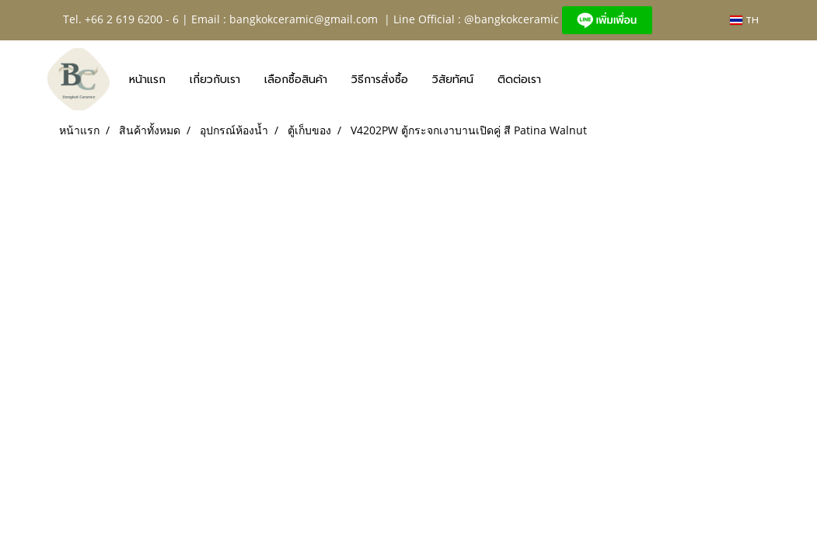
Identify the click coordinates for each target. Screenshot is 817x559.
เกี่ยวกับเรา (215, 79)
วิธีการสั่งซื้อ (379, 79)
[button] (566, 79)
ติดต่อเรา (519, 79)
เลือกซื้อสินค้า (295, 79)
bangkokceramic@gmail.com (303, 19)
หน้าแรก (147, 79)
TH (744, 20)
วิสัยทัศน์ (452, 79)
